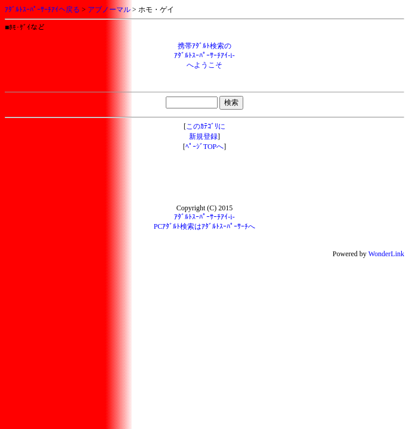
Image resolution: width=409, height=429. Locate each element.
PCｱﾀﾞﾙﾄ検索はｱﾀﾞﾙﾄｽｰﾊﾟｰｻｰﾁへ (205, 226)
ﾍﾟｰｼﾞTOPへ (204, 146)
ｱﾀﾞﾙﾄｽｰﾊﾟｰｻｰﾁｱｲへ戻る (42, 9)
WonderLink (386, 254)
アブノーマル (109, 9)
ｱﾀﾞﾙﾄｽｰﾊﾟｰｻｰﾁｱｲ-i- (204, 217)
